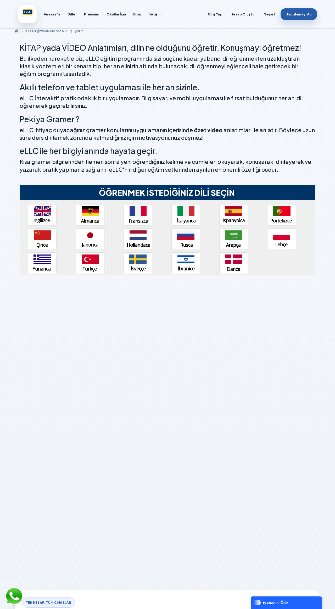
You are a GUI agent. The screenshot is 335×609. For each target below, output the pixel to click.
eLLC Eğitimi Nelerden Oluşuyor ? (54, 31)
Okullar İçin (116, 14)
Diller (72, 14)
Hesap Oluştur (243, 14)
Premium (91, 14)
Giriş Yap (215, 14)
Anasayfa (52, 14)
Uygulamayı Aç (299, 14)
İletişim (155, 14)
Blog (137, 14)
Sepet (269, 14)
